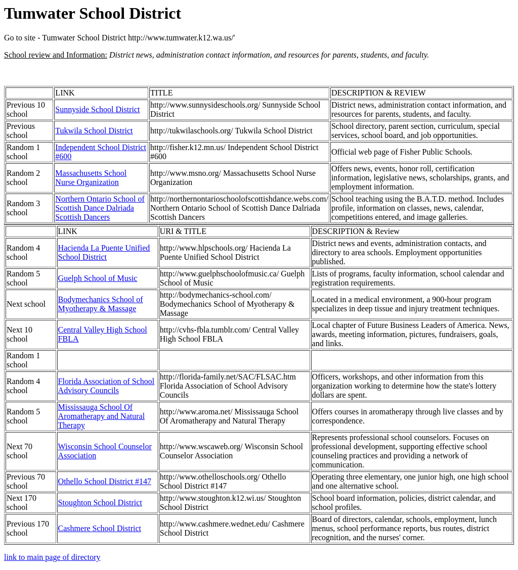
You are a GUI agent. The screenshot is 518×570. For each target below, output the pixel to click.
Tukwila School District (94, 130)
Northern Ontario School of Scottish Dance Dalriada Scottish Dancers (99, 208)
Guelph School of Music (98, 278)
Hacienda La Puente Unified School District (104, 252)
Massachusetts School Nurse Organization (90, 177)
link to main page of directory (52, 557)
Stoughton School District (100, 502)
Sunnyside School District (97, 109)
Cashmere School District (99, 528)
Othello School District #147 (104, 481)
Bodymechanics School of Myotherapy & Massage (100, 304)
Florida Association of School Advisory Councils (106, 386)
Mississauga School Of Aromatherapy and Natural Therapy (101, 416)
